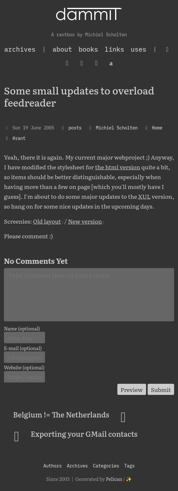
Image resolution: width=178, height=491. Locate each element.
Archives (77, 466)
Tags (129, 466)
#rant (18, 138)
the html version (117, 166)
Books (88, 49)
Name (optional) (22, 328)
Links (114, 49)
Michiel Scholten (117, 128)
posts (75, 128)
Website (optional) (24, 367)
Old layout (47, 221)
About (62, 49)
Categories (106, 466)
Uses (138, 49)
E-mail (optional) (23, 348)
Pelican (114, 478)
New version (85, 221)
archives (20, 49)
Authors (52, 466)
